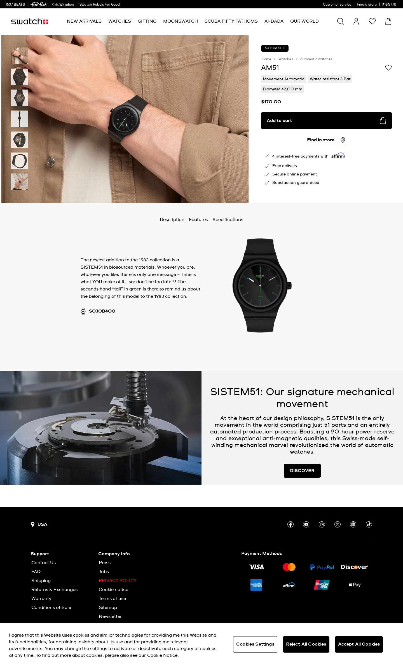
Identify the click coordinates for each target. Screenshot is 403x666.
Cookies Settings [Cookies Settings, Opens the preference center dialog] (255, 644)
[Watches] (119, 21)
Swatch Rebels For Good (99, 4)
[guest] (356, 21)
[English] (389, 4)
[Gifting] (147, 21)
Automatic (274, 48)
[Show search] (340, 21)
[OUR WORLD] (304, 21)
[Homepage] (29, 21)
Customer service (337, 4)
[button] (372, 21)
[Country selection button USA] (39, 524)
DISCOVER (302, 470)
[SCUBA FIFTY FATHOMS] (231, 21)
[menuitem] (84, 21)
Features (198, 219)
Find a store (367, 4)
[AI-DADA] (273, 21)
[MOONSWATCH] (180, 21)
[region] (201, 644)
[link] (39, 4)
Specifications (227, 219)
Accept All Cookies (359, 644)
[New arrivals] (84, 21)
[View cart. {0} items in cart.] (388, 21)
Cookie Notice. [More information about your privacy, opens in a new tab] (163, 655)
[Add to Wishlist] (388, 67)
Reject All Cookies (306, 644)
